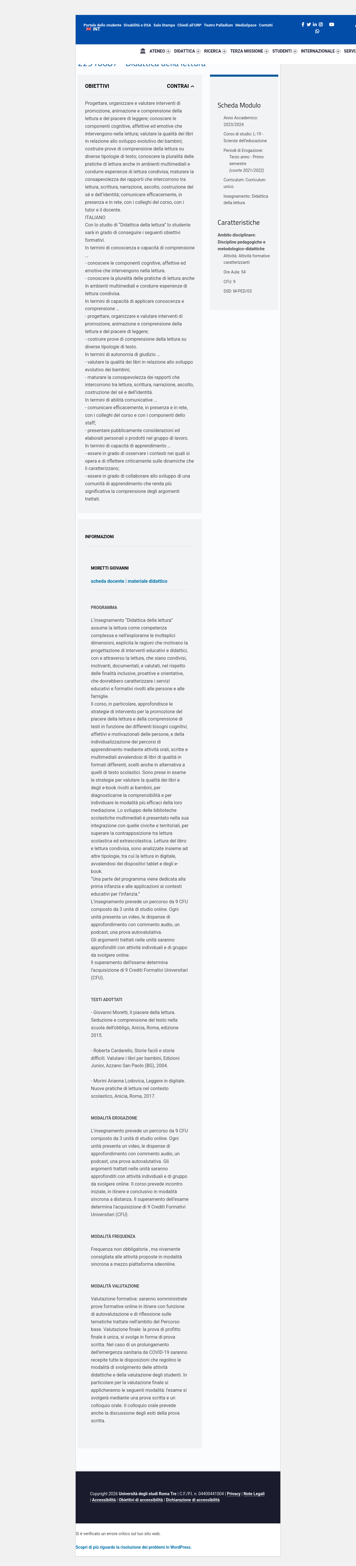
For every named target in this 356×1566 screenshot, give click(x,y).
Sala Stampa (164, 25)
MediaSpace (246, 25)
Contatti (266, 25)
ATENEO (160, 51)
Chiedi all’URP (189, 25)
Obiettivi (97, 86)
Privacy (234, 1493)
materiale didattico (147, 581)
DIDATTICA (187, 51)
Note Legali (254, 1493)
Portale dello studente (102, 25)
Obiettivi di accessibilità (141, 1500)
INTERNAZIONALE (320, 51)
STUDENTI (284, 51)
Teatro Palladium (218, 25)
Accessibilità (104, 1500)
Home (143, 51)
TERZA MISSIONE (249, 51)
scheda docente (107, 581)
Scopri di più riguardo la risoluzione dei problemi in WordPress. (134, 1547)
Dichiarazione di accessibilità (193, 1500)
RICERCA (215, 51)
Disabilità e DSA (137, 25)
